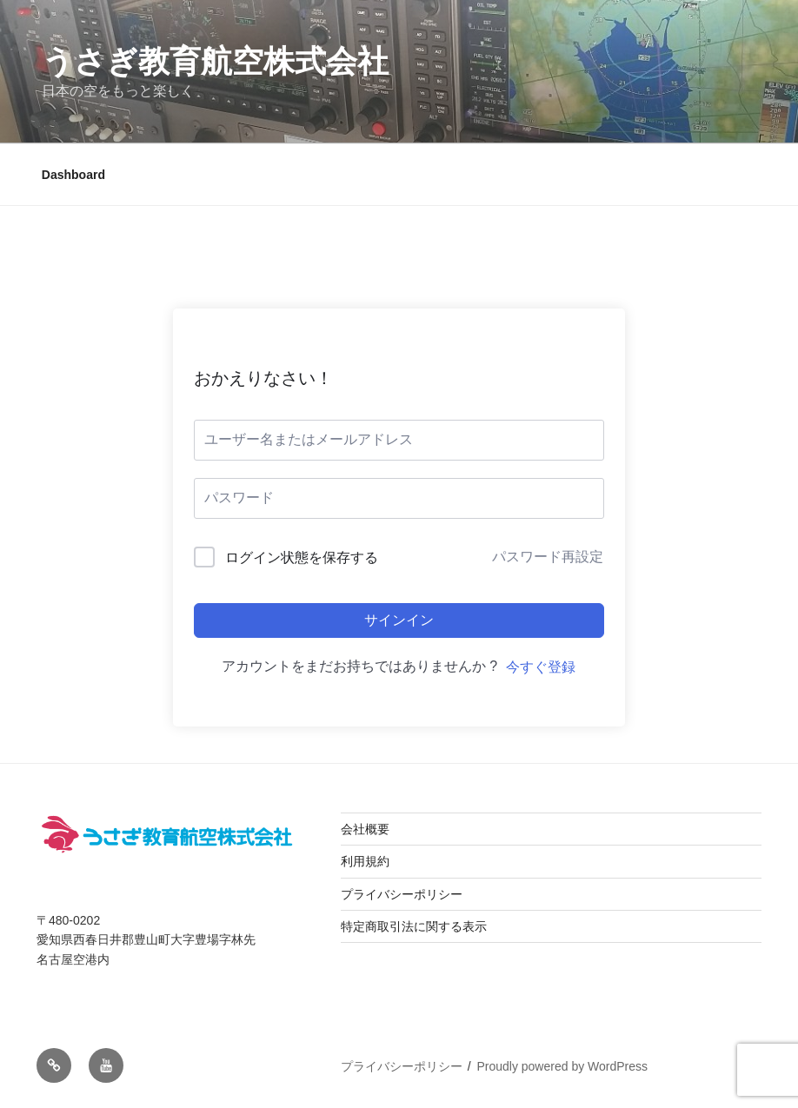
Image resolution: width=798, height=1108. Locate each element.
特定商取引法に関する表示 (414, 926)
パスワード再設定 (547, 556)
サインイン (399, 620)
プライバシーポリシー (401, 894)
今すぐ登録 (540, 667)
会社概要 (365, 829)
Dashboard (73, 175)
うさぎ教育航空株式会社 (215, 61)
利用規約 (365, 861)
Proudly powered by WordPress (562, 1066)
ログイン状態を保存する (301, 557)
